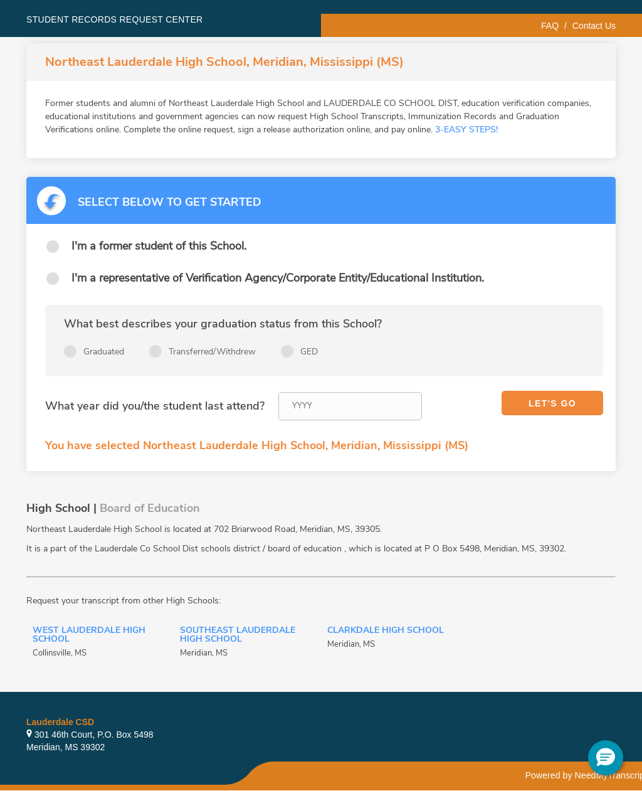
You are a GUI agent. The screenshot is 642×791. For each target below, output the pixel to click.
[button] (605, 757)
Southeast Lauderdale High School (237, 635)
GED (309, 352)
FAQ (550, 26)
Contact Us (594, 26)
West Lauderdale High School (89, 635)
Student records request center (114, 19)
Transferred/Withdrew (212, 352)
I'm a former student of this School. (158, 245)
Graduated (103, 352)
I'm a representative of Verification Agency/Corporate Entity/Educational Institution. (277, 277)
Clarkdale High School (385, 631)
